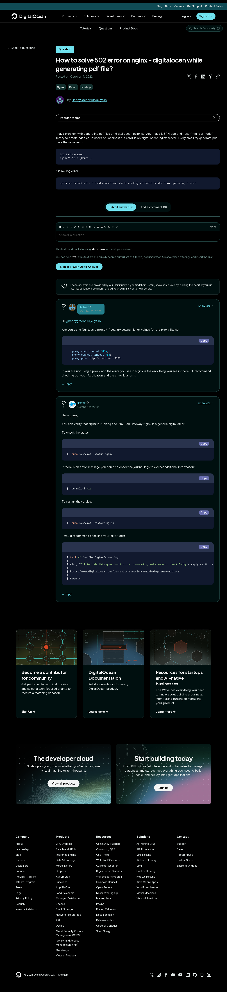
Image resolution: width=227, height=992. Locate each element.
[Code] (116, 226)
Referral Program (26, 876)
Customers (22, 865)
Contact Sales (214, 3)
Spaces (60, 903)
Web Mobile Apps (147, 882)
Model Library (64, 865)
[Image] (79, 226)
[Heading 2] (90, 226)
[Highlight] (82, 226)
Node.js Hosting (146, 876)
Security (20, 903)
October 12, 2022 (91, 311)
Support (181, 843)
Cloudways (62, 950)
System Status (185, 860)
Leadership (22, 849)
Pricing (100, 903)
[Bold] (60, 226)
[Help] (215, 226)
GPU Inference (145, 849)
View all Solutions (147, 898)
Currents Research (107, 865)
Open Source (104, 887)
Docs (168, 3)
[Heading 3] (94, 226)
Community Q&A (105, 849)
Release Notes (105, 920)
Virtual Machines (146, 892)
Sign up (206, 13)
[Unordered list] (97, 226)
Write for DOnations (108, 860)
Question (64, 49)
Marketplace (103, 898)
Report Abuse (185, 854)
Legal (19, 892)
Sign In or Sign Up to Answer (79, 267)
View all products (63, 783)
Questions (105, 25)
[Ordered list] (101, 226)
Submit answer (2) (121, 207)
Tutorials (86, 25)
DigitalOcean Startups (109, 871)
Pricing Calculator (106, 909)
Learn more (98, 711)
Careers (179, 3)
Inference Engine (66, 854)
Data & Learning (65, 860)
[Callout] (109, 226)
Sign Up (28, 711)
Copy (204, 340)
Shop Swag (103, 931)
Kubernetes (63, 876)
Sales (180, 849)
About (19, 843)
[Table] (113, 226)
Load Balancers (65, 892)
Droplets (61, 871)
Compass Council (106, 882)
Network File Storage (68, 914)
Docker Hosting (146, 871)
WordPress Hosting (148, 887)
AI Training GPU (146, 843)
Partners (21, 871)
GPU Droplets (64, 843)
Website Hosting (146, 860)
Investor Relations (26, 909)
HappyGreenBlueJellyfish (89, 100)
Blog (159, 3)
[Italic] (63, 226)
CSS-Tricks (102, 854)
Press (19, 887)
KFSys (84, 306)
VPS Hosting (144, 854)
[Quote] (105, 226)
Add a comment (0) (153, 207)
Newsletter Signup (107, 892)
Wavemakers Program (109, 876)
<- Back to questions (21, 48)
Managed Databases (68, 898)
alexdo (81, 402)
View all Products (66, 955)
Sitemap (63, 974)
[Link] (75, 226)
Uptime (60, 925)
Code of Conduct (106, 925)
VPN (139, 865)
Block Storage (64, 909)
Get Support (194, 3)
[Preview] (211, 226)
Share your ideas (187, 865)
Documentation (105, 914)
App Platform (63, 887)
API (58, 920)
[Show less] (212, 306)
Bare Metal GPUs (66, 849)
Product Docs (129, 25)
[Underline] (67, 226)
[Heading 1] (86, 226)
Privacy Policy (24, 898)
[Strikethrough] (71, 226)
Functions (61, 882)
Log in (186, 13)
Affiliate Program (25, 882)
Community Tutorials (108, 843)
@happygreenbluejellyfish (83, 321)
